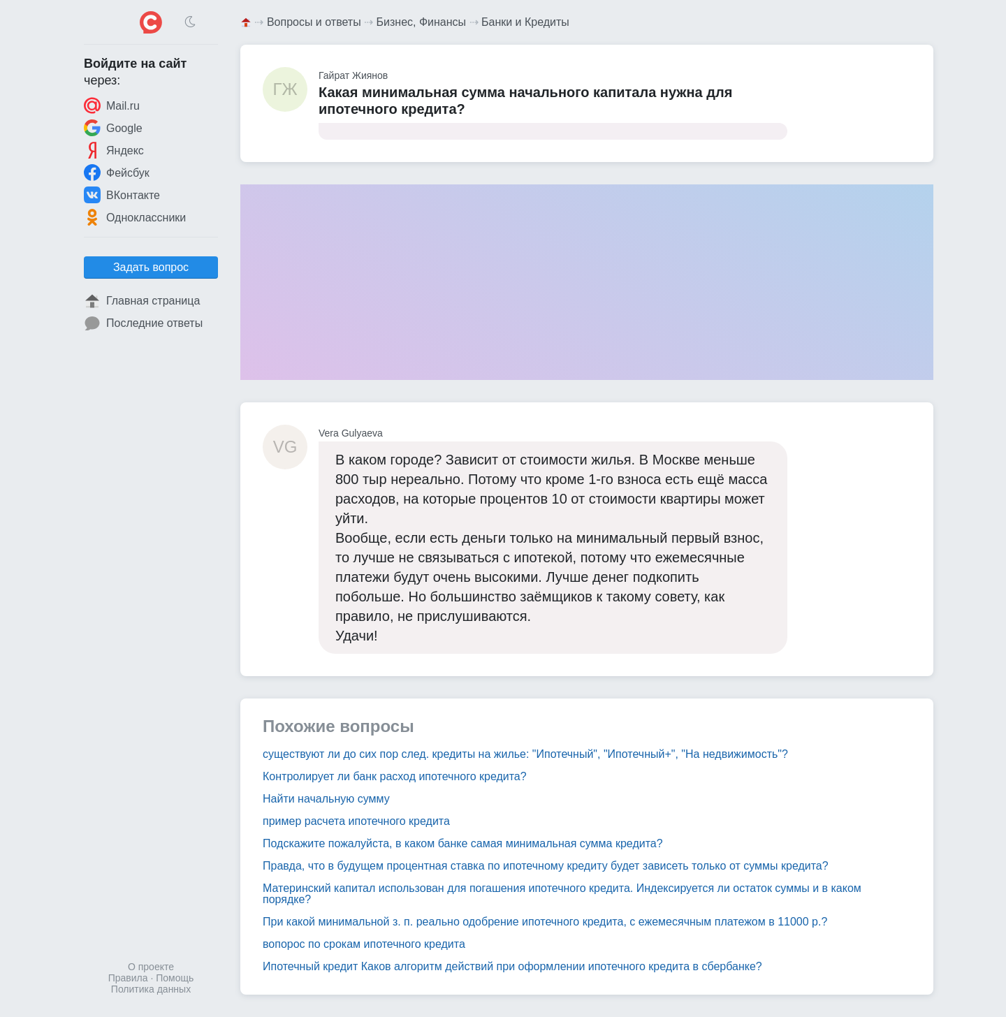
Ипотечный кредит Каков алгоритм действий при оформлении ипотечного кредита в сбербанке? (512, 966)
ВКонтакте (122, 194)
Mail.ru (112, 105)
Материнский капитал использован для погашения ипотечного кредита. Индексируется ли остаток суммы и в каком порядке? (562, 893)
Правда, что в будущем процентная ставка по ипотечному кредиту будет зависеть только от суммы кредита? (546, 866)
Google (113, 127)
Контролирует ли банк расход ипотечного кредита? (395, 776)
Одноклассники (135, 217)
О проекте (151, 966)
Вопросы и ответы (314, 22)
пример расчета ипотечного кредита (356, 821)
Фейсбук (117, 172)
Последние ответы (143, 323)
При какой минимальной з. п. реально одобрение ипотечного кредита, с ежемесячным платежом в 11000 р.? (545, 922)
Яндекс (114, 150)
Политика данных (151, 989)
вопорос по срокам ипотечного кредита (364, 944)
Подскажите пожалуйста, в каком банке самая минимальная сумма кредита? (463, 843)
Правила (128, 977)
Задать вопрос (151, 267)
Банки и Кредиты (525, 22)
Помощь (175, 977)
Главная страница (142, 301)
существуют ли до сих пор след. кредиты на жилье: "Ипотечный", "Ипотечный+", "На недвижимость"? (525, 754)
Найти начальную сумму (326, 799)
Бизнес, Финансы (422, 22)
